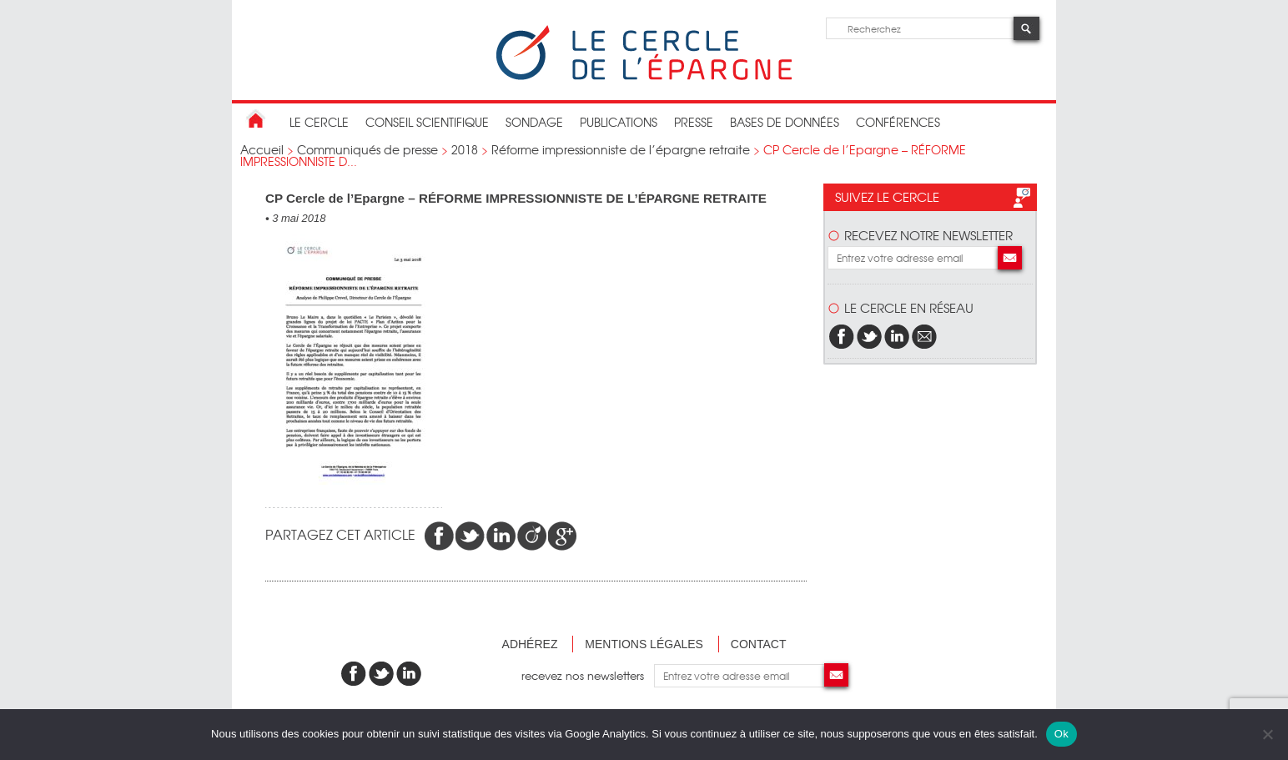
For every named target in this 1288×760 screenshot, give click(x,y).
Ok (1061, 733)
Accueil (262, 149)
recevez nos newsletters (587, 675)
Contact (759, 644)
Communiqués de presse (367, 149)
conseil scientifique (427, 121)
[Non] (1267, 734)
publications (618, 121)
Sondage (534, 121)
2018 (464, 149)
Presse (693, 121)
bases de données (784, 121)
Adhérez (530, 644)
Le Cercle (319, 121)
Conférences (898, 121)
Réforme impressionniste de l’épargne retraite (620, 149)
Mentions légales (644, 644)
